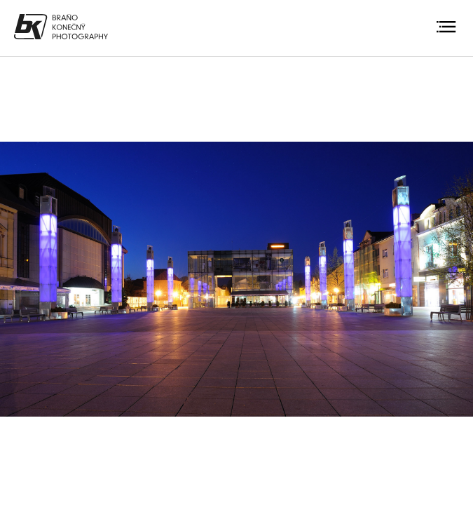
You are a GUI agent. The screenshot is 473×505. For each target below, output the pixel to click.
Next (451, 279)
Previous (22, 279)
